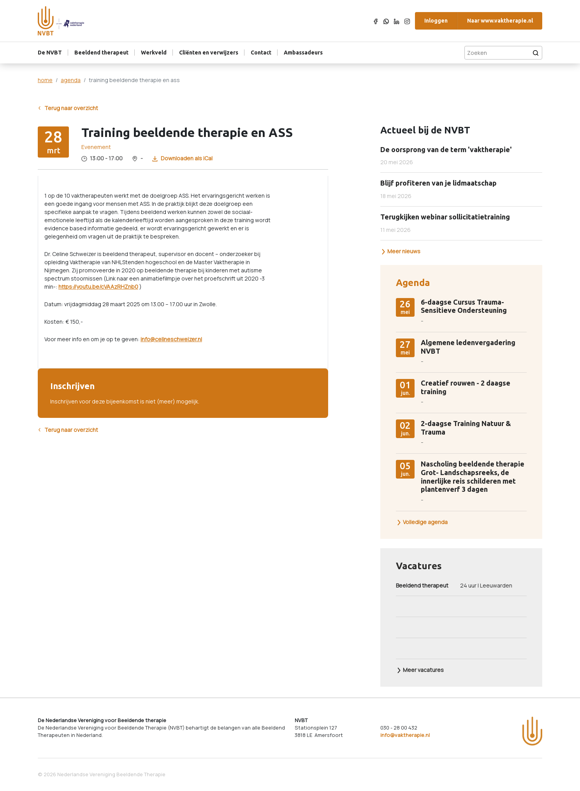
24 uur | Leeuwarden (454, 585)
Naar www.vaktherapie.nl (500, 21)
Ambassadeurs (303, 52)
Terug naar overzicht (68, 108)
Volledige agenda (422, 522)
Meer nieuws (400, 251)
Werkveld (154, 52)
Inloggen (436, 21)
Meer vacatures (420, 669)
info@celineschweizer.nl (171, 339)
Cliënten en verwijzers (208, 52)
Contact (261, 52)
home (45, 80)
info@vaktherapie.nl (405, 734)
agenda (71, 80)
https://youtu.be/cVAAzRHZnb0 (98, 286)
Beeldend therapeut (101, 52)
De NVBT (50, 52)
